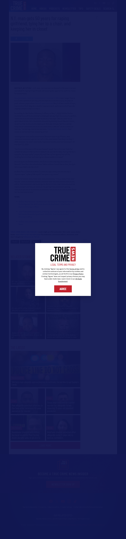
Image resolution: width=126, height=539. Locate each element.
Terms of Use (74, 269)
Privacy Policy (78, 274)
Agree (63, 289)
